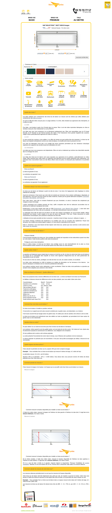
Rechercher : (28, 67)
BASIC (31, 18)
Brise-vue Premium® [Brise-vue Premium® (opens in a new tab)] (30, 177)
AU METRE (79, 18)
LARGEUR (40, 53)
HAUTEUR (61, 53)
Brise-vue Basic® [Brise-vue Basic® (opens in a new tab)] (29, 169)
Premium (54, 18)
